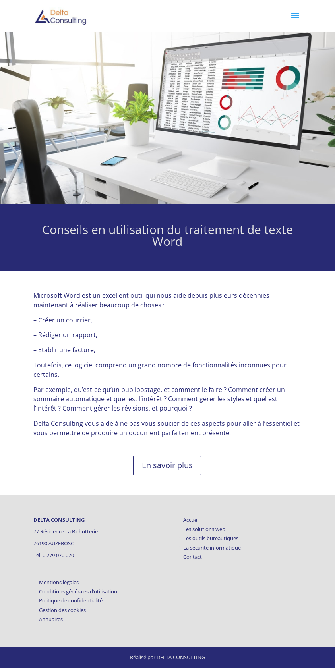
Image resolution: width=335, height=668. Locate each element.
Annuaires (51, 619)
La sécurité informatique (212, 547)
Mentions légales (59, 582)
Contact (192, 556)
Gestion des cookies (62, 610)
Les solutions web (204, 529)
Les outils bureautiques (210, 538)
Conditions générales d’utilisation (78, 591)
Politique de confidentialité (71, 600)
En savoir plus (167, 465)
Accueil (191, 519)
